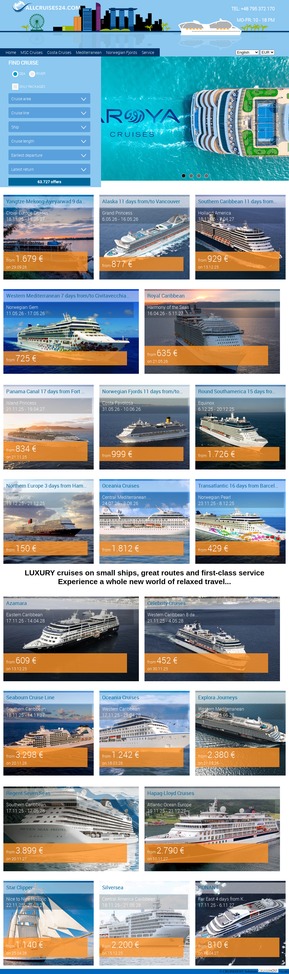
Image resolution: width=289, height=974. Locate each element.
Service (148, 52)
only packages (32, 86)
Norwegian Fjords (121, 52)
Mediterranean (89, 52)
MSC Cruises (32, 52)
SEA (22, 73)
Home (11, 52)
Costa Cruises (59, 52)
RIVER (40, 73)
